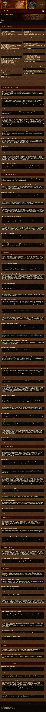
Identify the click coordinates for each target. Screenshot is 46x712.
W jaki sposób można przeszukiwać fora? (30, 55)
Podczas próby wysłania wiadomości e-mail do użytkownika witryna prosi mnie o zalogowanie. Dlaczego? (10, 54)
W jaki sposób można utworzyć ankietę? (7, 62)
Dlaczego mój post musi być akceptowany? (8, 70)
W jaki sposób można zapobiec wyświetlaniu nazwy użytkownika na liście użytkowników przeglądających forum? (11, 46)
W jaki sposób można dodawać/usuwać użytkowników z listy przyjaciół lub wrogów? (33, 51)
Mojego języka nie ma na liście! (6, 50)
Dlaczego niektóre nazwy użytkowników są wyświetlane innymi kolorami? (34, 37)
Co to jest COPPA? (4, 32)
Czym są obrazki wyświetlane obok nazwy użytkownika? (10, 51)
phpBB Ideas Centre (11, 676)
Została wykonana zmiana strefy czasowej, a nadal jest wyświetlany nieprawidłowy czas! (10, 49)
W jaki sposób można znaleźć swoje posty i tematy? (32, 59)
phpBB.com (12, 212)
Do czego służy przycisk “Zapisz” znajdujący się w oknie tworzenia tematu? (12, 69)
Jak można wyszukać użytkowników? (30, 58)
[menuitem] (41, 4)
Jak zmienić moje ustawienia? (6, 44)
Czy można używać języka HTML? (6, 77)
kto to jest (8, 684)
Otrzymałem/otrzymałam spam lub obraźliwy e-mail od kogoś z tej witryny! (34, 46)
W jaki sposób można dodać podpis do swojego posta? (10, 61)
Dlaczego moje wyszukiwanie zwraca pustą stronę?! (32, 57)
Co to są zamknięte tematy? (5, 82)
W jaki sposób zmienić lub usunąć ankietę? (8, 64)
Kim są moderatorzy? (27, 32)
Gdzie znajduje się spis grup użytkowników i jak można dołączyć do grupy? (34, 35)
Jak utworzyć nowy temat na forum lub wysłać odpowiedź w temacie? (10, 59)
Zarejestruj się (9, 14)
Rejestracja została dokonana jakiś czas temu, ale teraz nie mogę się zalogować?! (11, 37)
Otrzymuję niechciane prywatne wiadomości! (31, 44)
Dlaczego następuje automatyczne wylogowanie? (9, 39)
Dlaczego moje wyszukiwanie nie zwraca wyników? (32, 56)
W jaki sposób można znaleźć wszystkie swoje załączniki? (33, 71)
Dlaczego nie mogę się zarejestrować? (7, 33)
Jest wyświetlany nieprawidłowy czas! (7, 47)
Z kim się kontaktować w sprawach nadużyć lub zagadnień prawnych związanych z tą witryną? (33, 77)
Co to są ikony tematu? (5, 83)
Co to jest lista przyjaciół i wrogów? (29, 50)
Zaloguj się (3, 14)
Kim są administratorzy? (27, 31)
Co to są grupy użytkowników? (28, 33)
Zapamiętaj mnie (3, 19)
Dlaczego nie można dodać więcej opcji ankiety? (9, 63)
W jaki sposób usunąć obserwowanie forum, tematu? (32, 66)
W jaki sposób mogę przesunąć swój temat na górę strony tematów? (10, 72)
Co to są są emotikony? (5, 78)
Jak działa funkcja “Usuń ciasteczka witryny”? (8, 40)
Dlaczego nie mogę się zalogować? (7, 36)
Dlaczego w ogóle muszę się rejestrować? (8, 31)
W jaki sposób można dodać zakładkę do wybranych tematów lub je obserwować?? (34, 64)
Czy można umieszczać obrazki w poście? (8, 79)
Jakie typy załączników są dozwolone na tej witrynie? (32, 70)
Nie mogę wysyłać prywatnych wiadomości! (31, 43)
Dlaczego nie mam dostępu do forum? (7, 65)
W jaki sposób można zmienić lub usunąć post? (8, 60)
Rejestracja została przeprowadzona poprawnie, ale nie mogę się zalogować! (11, 35)
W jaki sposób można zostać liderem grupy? (31, 36)
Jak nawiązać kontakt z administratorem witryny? (31, 78)
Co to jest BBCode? (4, 76)
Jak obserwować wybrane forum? (29, 65)
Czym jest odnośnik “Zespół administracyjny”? (31, 39)
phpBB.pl (6, 212)
